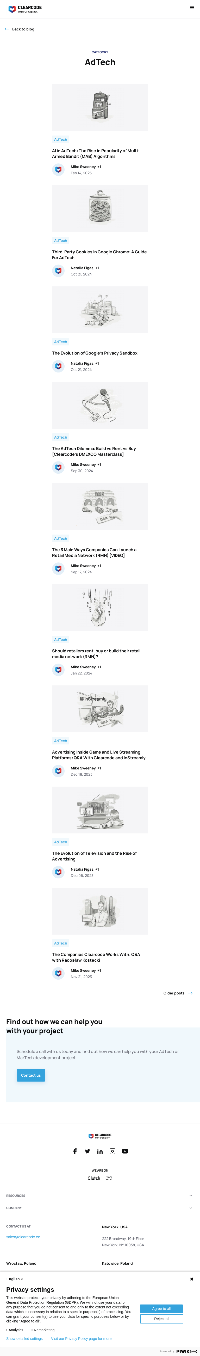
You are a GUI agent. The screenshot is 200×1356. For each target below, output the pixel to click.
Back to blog (23, 29)
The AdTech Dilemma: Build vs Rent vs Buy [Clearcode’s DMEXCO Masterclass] (94, 451)
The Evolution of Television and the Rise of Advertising (94, 856)
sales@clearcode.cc (23, 1236)
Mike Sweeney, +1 (86, 166)
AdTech (60, 139)
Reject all (161, 1319)
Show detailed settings (24, 1338)
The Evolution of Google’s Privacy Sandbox (95, 353)
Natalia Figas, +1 (85, 267)
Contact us (31, 1075)
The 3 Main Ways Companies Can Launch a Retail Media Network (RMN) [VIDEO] (94, 552)
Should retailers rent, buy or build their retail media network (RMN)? (96, 653)
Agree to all (161, 1309)
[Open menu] (191, 7)
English (15, 1279)
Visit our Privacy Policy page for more (81, 1338)
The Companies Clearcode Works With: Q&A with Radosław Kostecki (96, 957)
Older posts (174, 993)
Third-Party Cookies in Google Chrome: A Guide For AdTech (99, 254)
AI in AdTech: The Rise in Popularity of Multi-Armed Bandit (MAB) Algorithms (96, 153)
